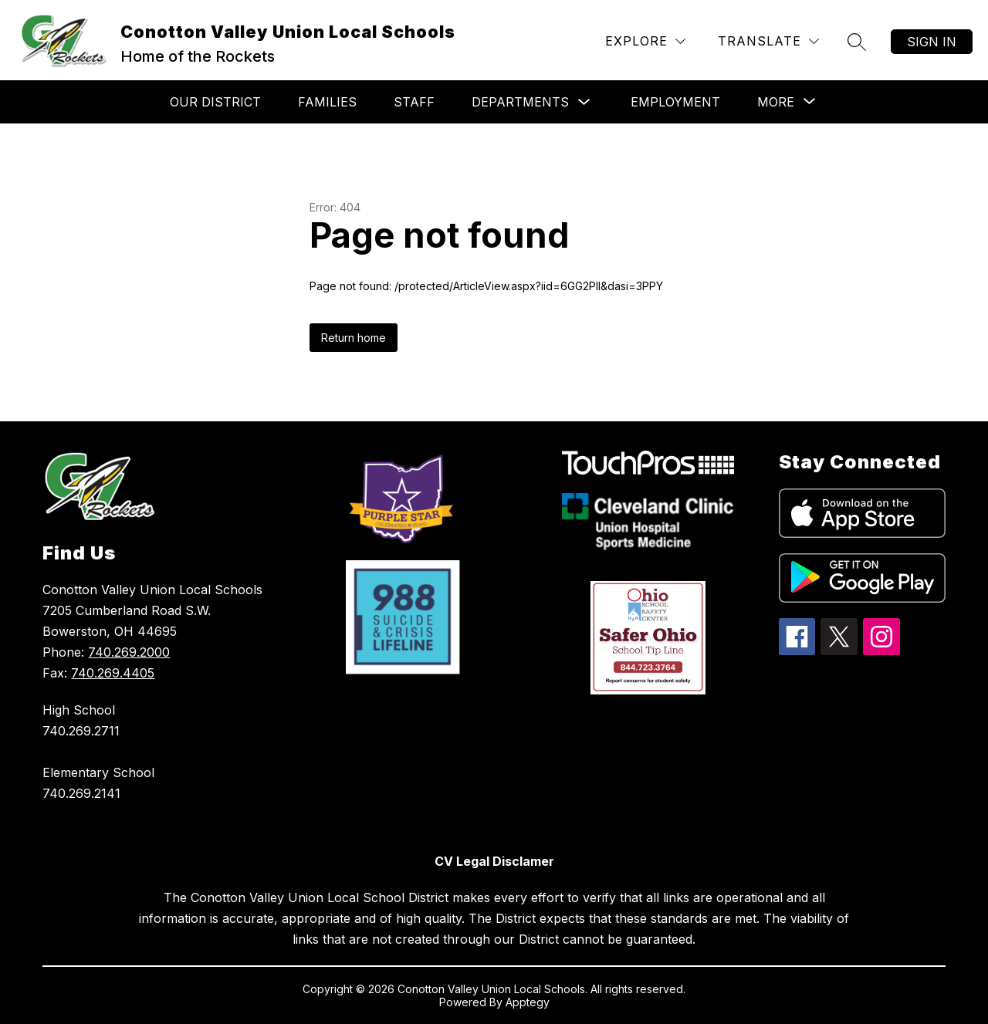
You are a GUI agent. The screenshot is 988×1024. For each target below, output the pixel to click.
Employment (675, 102)
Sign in (931, 41)
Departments (520, 102)
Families (327, 102)
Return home (353, 337)
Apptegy (528, 1002)
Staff (414, 102)
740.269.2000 (129, 652)
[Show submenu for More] (775, 102)
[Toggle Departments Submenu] (584, 102)
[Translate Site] (768, 41)
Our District (215, 102)
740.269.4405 (112, 673)
